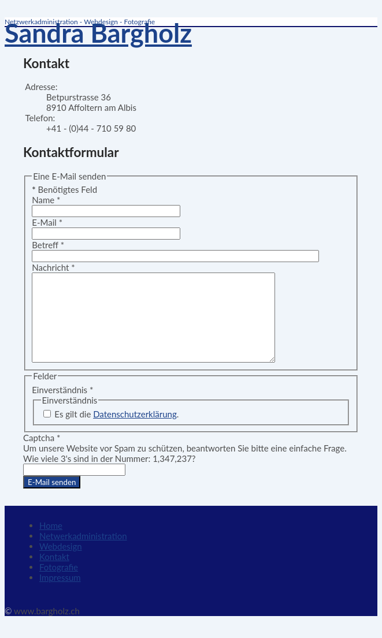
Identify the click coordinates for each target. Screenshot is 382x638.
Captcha (41, 455)
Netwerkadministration (83, 553)
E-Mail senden (52, 499)
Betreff (48, 245)
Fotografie (58, 584)
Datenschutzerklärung (135, 431)
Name (46, 200)
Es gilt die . (116, 431)
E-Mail (47, 222)
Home (50, 543)
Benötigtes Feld (64, 189)
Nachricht (53, 267)
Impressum (60, 595)
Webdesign (60, 563)
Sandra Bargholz (98, 32)
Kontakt (54, 574)
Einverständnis (62, 407)
